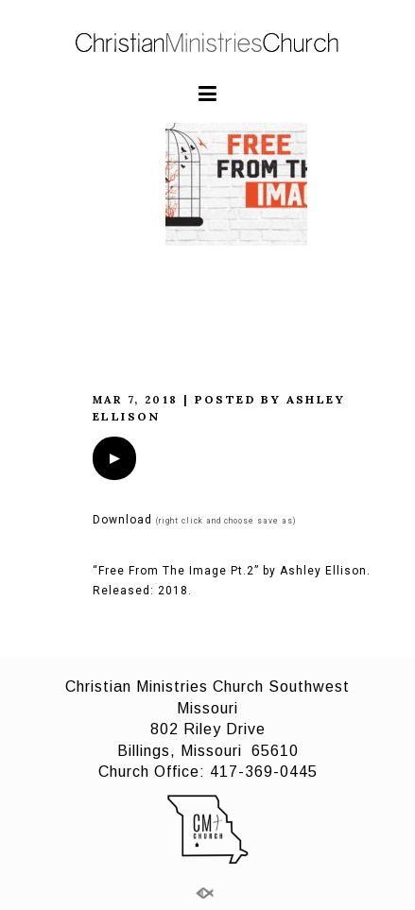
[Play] (114, 458)
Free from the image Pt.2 (210, 320)
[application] (114, 458)
